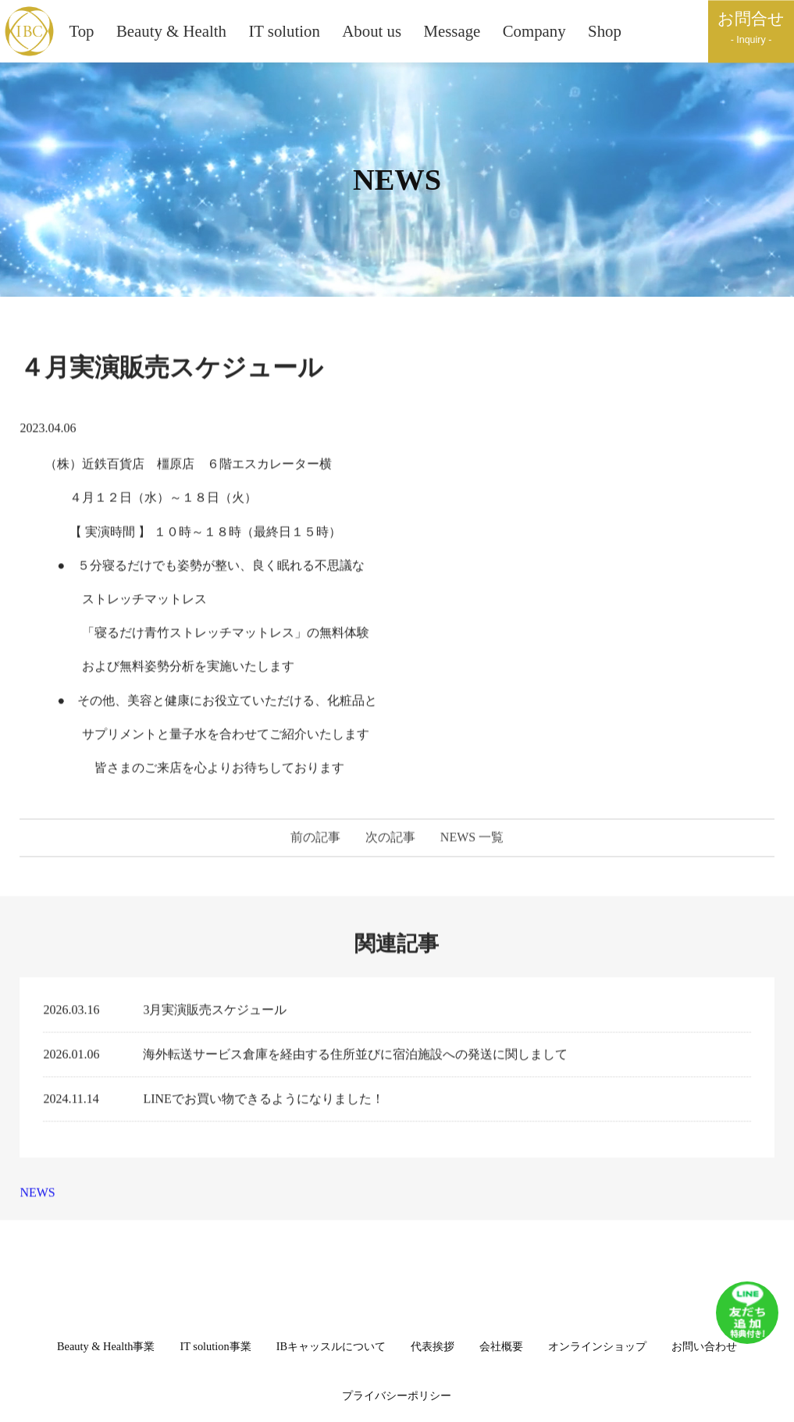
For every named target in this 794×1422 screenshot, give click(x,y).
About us (371, 31)
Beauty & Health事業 (106, 1346)
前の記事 (315, 843)
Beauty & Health (171, 31)
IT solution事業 (215, 1346)
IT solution (283, 31)
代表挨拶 (432, 1346)
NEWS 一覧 (472, 843)
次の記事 (390, 843)
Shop (604, 31)
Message (452, 31)
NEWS (37, 1197)
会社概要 (501, 1346)
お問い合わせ (704, 1346)
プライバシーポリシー (396, 1395)
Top (81, 31)
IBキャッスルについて (331, 1346)
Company (534, 31)
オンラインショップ (597, 1346)
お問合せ (751, 28)
